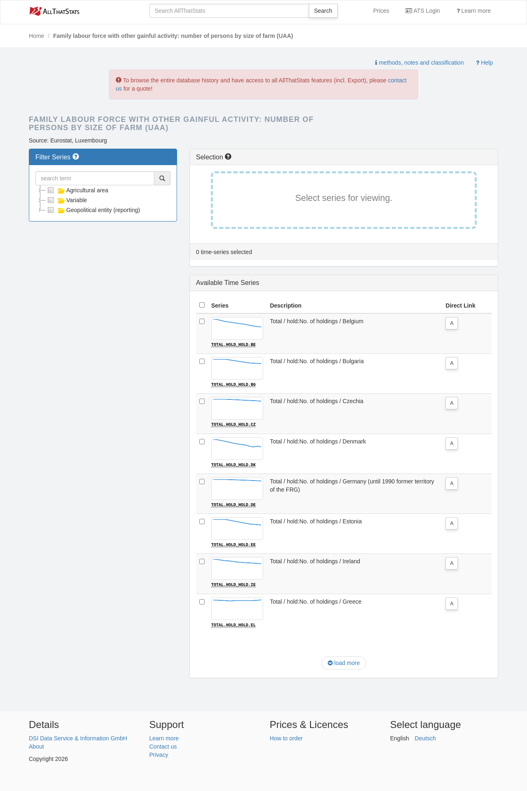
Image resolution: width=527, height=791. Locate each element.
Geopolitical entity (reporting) (93, 210)
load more (344, 662)
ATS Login (423, 10)
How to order (286, 737)
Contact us (163, 745)
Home (36, 36)
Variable (66, 200)
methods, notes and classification (419, 62)
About (36, 745)
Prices (381, 10)
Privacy (158, 754)
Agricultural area (77, 190)
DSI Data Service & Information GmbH (78, 737)
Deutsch (425, 737)
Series (220, 305)
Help (484, 62)
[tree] (102, 200)
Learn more (474, 10)
